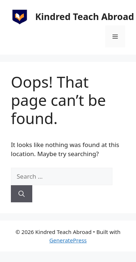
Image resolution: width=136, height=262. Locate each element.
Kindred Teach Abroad (84, 16)
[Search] (21, 194)
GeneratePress (68, 240)
